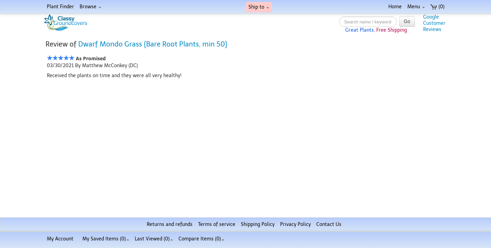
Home (395, 7)
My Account (60, 239)
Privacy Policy (295, 224)
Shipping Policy (258, 224)
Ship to (258, 7)
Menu (416, 7)
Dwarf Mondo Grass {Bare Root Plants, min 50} (152, 44)
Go (407, 21)
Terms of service (216, 224)
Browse (90, 7)
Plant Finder (60, 7)
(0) (437, 7)
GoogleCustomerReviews (434, 23)
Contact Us (328, 224)
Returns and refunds (170, 224)
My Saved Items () (105, 239)
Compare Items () (201, 239)
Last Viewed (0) (154, 239)
